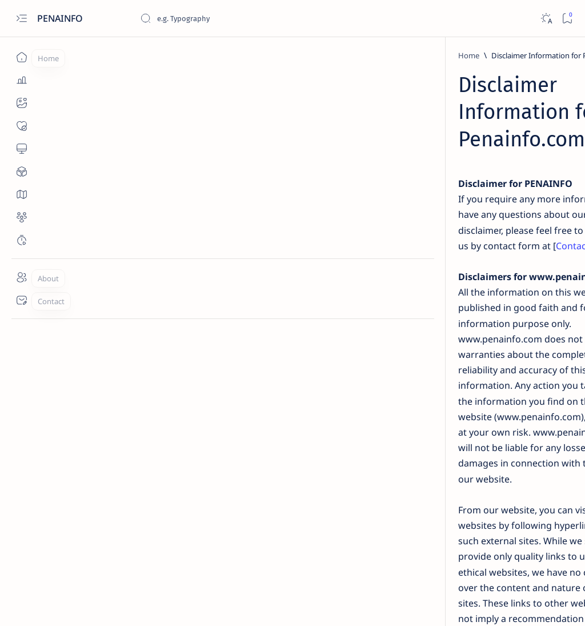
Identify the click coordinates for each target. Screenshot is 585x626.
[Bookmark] (567, 19)
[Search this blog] (225, 18)
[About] (21, 277)
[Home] (21, 57)
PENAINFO (61, 18)
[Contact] (21, 300)
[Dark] (546, 19)
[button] (515, 603)
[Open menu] (21, 19)
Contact (229, 160)
